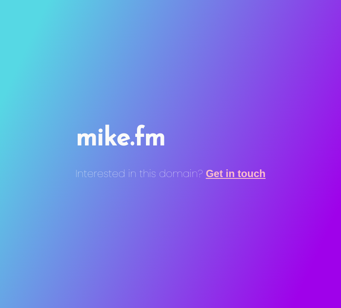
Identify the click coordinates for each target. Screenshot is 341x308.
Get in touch (235, 173)
